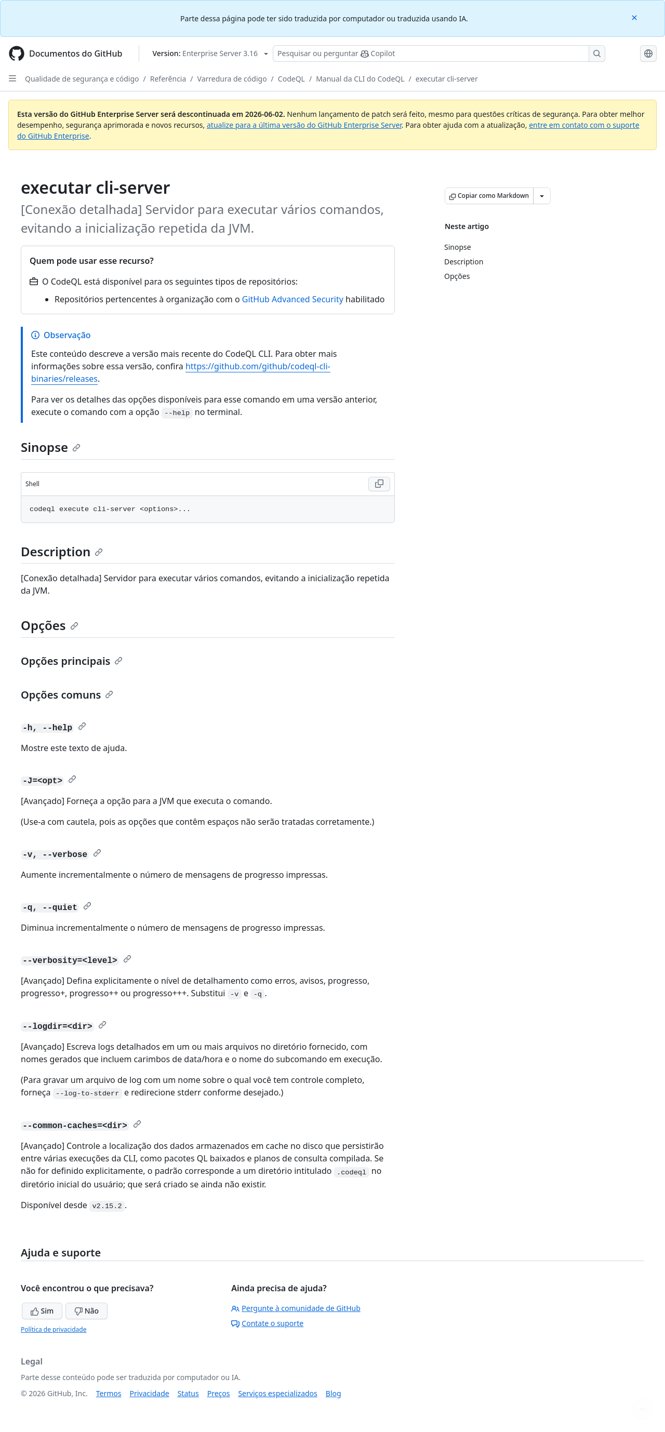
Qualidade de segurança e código (82, 79)
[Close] (635, 17)
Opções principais (72, 661)
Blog (333, 1393)
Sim (42, 1311)
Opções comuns (67, 695)
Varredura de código (232, 79)
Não (86, 1311)
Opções (49, 625)
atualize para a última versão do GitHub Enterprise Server (304, 125)
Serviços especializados (277, 1393)
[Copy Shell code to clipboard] (379, 484)
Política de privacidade (53, 1329)
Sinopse (51, 447)
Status (188, 1393)
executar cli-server (447, 79)
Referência (168, 79)
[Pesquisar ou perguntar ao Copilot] (439, 53)
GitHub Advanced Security (292, 299)
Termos (109, 1393)
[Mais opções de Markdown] (542, 196)
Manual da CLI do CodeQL (360, 79)
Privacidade (149, 1393)
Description (62, 551)
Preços (218, 1393)
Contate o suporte (267, 1323)
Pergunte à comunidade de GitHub (295, 1308)
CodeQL (291, 79)
